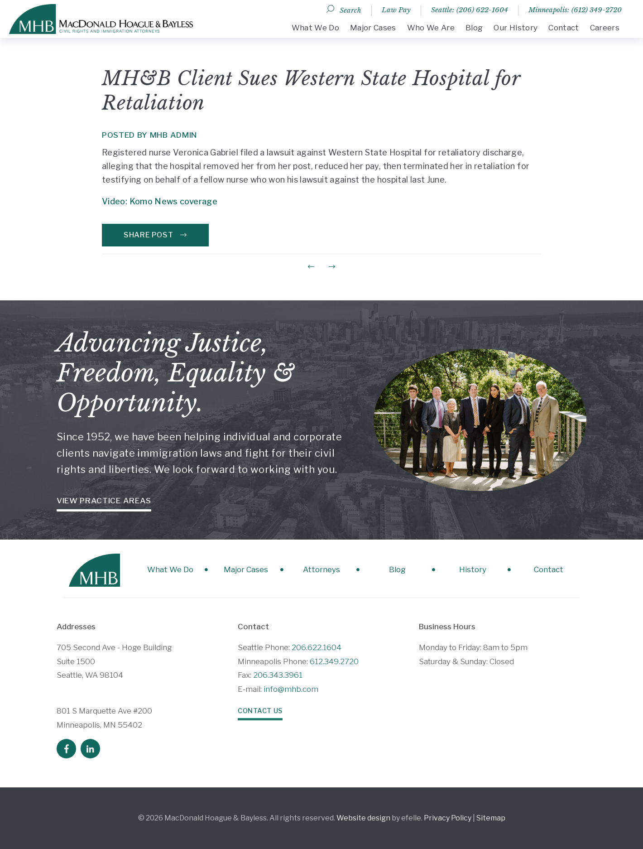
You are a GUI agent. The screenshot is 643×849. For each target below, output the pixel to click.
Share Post (155, 235)
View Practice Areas (104, 500)
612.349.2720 (334, 661)
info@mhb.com (291, 689)
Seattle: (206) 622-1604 (469, 9)
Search (350, 10)
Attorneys (321, 569)
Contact (563, 27)
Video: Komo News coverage (159, 201)
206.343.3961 (277, 675)
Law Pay (396, 9)
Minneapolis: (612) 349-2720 (575, 9)
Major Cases (373, 27)
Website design (363, 818)
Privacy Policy (447, 818)
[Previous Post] (311, 266)
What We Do (315, 27)
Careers (604, 27)
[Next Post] (332, 266)
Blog (474, 27)
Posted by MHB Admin (149, 135)
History (472, 569)
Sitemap (490, 818)
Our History (515, 27)
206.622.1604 (316, 647)
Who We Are (431, 27)
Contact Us (260, 711)
